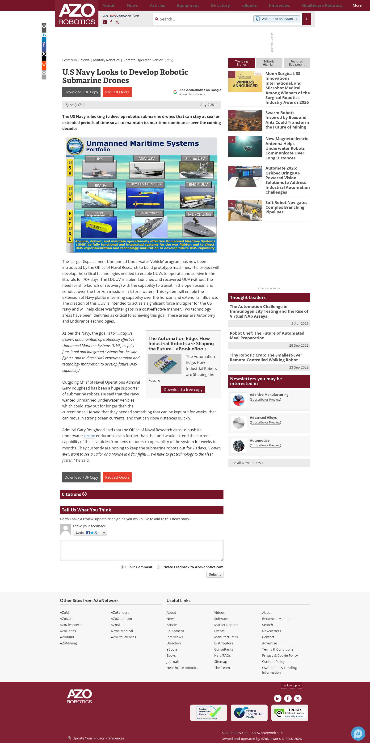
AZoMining (68, 643)
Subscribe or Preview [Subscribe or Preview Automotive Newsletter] (265, 427)
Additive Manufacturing (269, 376)
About (171, 612)
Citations (74, 494)
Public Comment (138, 567)
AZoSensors (120, 612)
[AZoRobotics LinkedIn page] (105, 22)
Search (267, 625)
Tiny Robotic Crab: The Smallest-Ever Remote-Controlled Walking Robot (262, 339)
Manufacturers (226, 637)
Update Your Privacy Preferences (95, 737)
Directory (174, 643)
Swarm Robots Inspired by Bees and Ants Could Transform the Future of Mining (287, 115)
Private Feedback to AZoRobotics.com (192, 567)
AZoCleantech (71, 625)
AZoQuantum (121, 618)
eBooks (172, 649)
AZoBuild (67, 637)
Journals (173, 661)
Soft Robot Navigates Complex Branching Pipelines (284, 192)
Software (221, 618)
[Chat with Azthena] (358, 733)
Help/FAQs (222, 655)
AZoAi (115, 625)
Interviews (175, 637)
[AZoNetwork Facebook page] (111, 22)
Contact (268, 637)
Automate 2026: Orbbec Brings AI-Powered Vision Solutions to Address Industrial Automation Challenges (287, 170)
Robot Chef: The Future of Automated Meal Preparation (268, 319)
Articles (172, 625)
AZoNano (67, 618)
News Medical (122, 631)
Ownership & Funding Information (279, 670)
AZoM (64, 612)
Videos (219, 612)
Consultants (223, 649)
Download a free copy (183, 389)
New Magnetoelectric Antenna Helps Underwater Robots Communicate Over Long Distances (287, 143)
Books (171, 655)
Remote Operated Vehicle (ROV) (148, 60)
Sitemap (220, 661)
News (85, 60)
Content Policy (273, 661)
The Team (222, 667)
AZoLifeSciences (123, 637)
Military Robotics (106, 60)
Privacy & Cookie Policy (280, 655)
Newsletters (271, 631)
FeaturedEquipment (297, 62)
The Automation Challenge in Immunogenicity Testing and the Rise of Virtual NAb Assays (265, 296)
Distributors (223, 643)
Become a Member (277, 618)
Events (219, 631)
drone (89, 435)
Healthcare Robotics (182, 667)
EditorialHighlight (269, 62)
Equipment (175, 631)
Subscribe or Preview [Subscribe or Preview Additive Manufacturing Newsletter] (265, 381)
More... (305, 5)
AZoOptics (68, 631)
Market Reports (226, 625)
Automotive (259, 422)
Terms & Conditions (277, 649)
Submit (215, 574)
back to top (291, 685)
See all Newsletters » (247, 444)
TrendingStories (241, 62)
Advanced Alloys (263, 399)
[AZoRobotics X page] (117, 22)
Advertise (269, 643)
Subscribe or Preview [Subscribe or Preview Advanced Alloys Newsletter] (265, 404)
